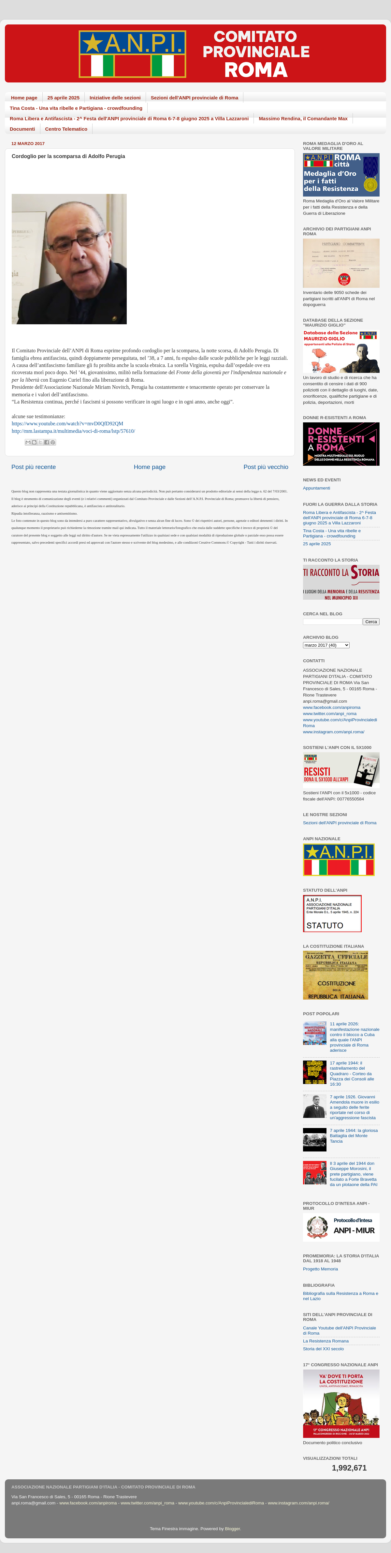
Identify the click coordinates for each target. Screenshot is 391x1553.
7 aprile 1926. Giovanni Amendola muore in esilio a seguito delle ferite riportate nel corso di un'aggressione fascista (354, 1107)
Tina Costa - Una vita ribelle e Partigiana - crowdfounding (76, 108)
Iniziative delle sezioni (115, 97)
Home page (24, 97)
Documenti (22, 129)
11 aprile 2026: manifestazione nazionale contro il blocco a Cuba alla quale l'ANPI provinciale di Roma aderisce (354, 1037)
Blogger (232, 1528)
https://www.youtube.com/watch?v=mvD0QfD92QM (67, 423)
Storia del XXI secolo (323, 1348)
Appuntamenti (316, 488)
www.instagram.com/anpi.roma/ (333, 731)
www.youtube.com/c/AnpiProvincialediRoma (221, 1503)
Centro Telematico (66, 129)
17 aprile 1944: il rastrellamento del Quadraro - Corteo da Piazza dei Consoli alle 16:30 (352, 1074)
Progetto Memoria (320, 1269)
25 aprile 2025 (64, 97)
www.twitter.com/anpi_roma (329, 713)
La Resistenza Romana (326, 1341)
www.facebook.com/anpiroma (331, 707)
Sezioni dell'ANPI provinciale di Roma (195, 97)
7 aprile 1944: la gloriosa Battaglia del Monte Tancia (354, 1135)
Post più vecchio (265, 466)
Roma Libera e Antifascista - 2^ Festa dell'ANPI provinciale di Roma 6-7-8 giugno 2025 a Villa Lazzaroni (129, 118)
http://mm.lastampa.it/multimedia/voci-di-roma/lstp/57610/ (73, 431)
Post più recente (33, 466)
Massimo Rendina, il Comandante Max (303, 118)
